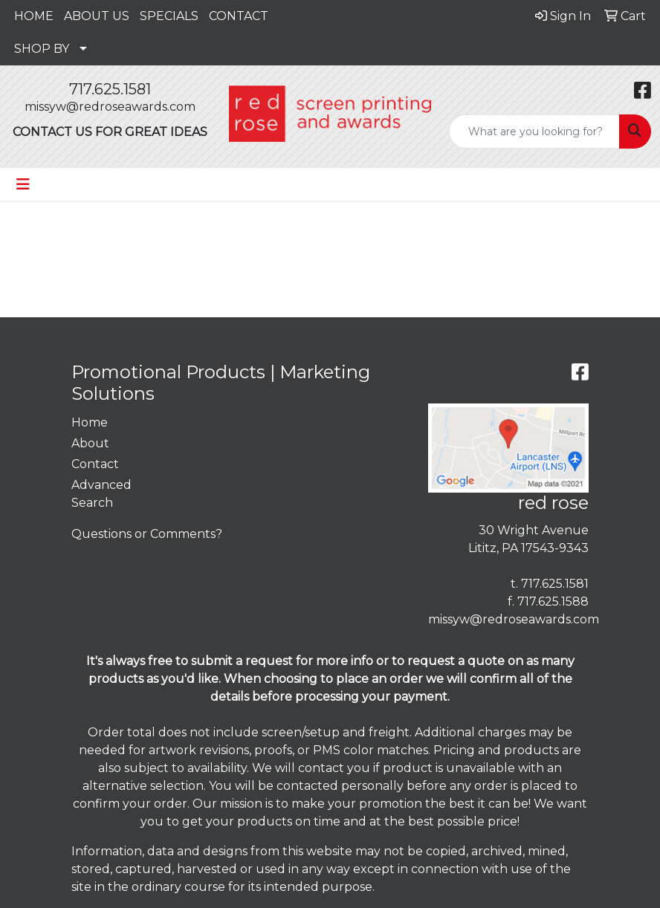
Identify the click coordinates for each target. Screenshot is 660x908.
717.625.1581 (110, 89)
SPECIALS (169, 16)
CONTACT (238, 16)
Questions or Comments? (146, 534)
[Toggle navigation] (23, 184)
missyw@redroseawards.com (110, 107)
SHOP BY (41, 49)
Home (89, 422)
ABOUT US (96, 16)
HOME (34, 16)
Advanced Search (101, 494)
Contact (95, 464)
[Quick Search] (534, 131)
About (90, 443)
